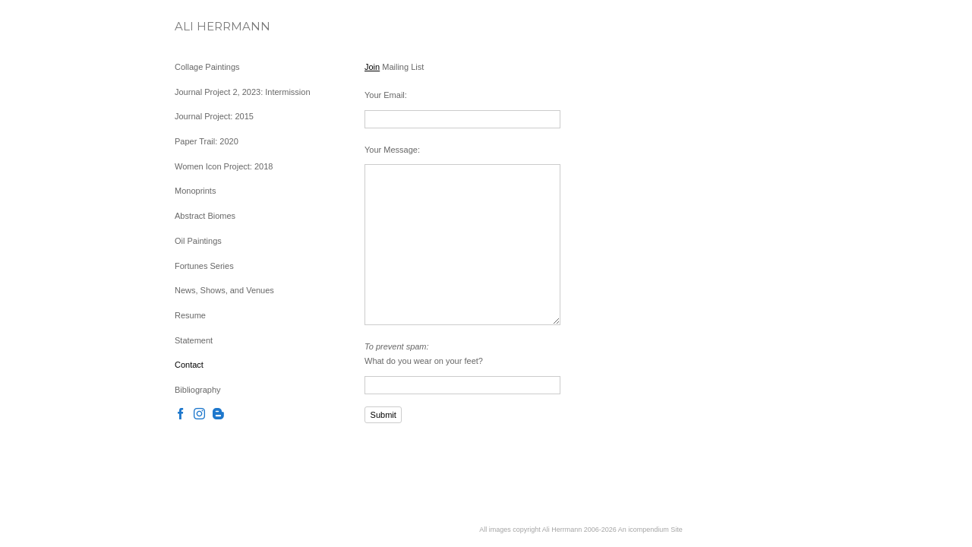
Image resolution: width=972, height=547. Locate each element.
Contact (189, 364)
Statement (194, 340)
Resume (190, 315)
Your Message (391, 149)
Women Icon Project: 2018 (224, 166)
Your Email (384, 95)
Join (372, 66)
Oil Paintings (198, 240)
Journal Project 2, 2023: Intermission (243, 91)
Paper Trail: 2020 (206, 141)
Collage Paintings (207, 66)
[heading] (213, 26)
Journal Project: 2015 (214, 116)
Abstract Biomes (205, 215)
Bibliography (198, 389)
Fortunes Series (204, 265)
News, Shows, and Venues (224, 290)
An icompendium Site (650, 529)
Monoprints (195, 190)
